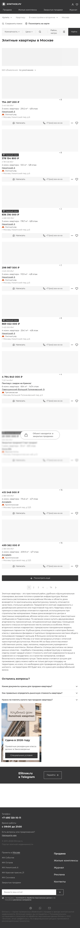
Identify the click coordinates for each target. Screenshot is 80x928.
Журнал (73, 10)
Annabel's (6, 502)
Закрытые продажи (53, 10)
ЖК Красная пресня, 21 (13, 873)
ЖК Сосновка (8, 878)
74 (51, 587)
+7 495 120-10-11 (11, 817)
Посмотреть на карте (37, 23)
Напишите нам (9, 835)
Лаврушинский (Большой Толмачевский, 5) (23, 389)
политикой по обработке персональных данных (34, 898)
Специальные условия (21, 755)
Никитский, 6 (8, 112)
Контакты (60, 881)
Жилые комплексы (27, 10)
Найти (74, 32)
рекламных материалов (22, 900)
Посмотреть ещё (40, 578)
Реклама (59, 874)
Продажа (7, 10)
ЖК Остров (7, 863)
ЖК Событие (8, 858)
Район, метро (54, 31)
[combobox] (7, 17)
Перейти (53, 775)
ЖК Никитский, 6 (10, 868)
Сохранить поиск (12, 23)
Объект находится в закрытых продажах (38, 434)
